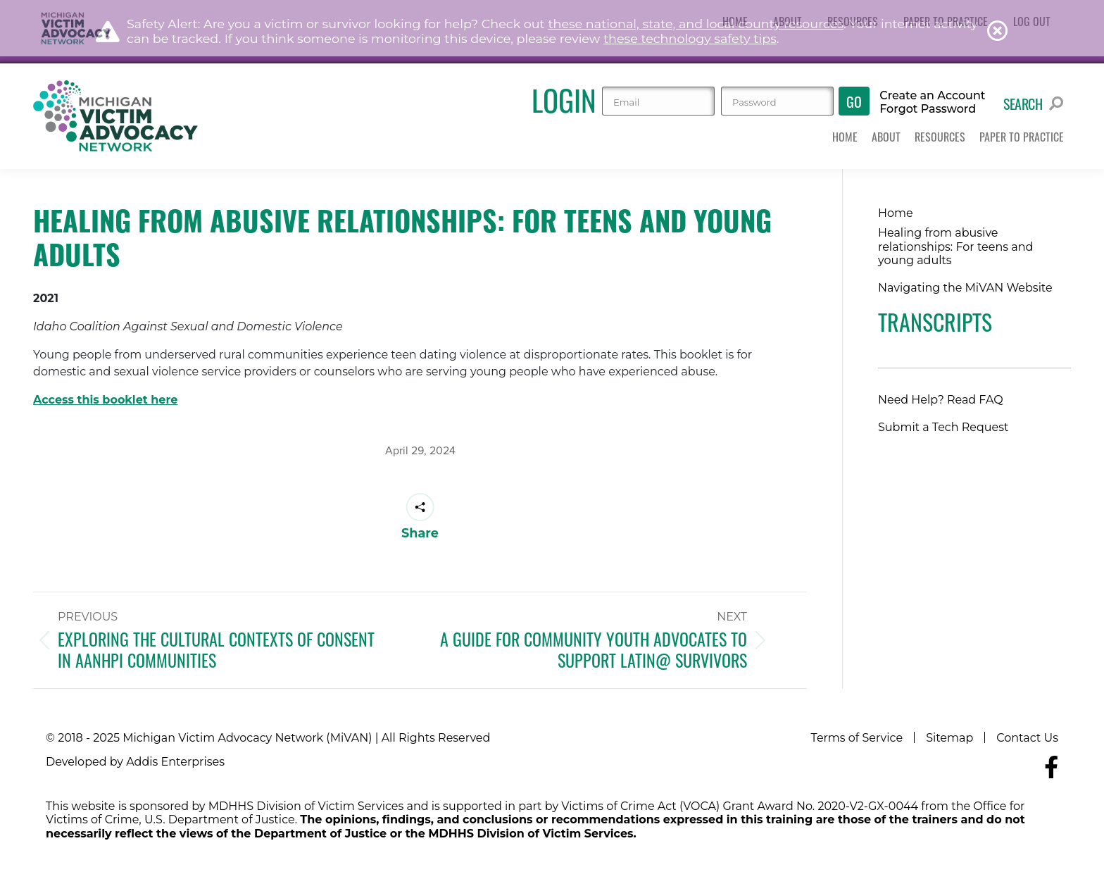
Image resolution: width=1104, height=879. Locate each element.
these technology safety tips (690, 38)
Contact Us (1027, 737)
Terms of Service (857, 737)
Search (1033, 103)
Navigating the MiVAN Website (965, 287)
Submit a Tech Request (943, 427)
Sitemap (949, 737)
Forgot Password (927, 109)
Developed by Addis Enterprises (135, 761)
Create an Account (932, 95)
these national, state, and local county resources (695, 23)
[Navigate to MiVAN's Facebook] (1051, 767)
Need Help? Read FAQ (940, 399)
